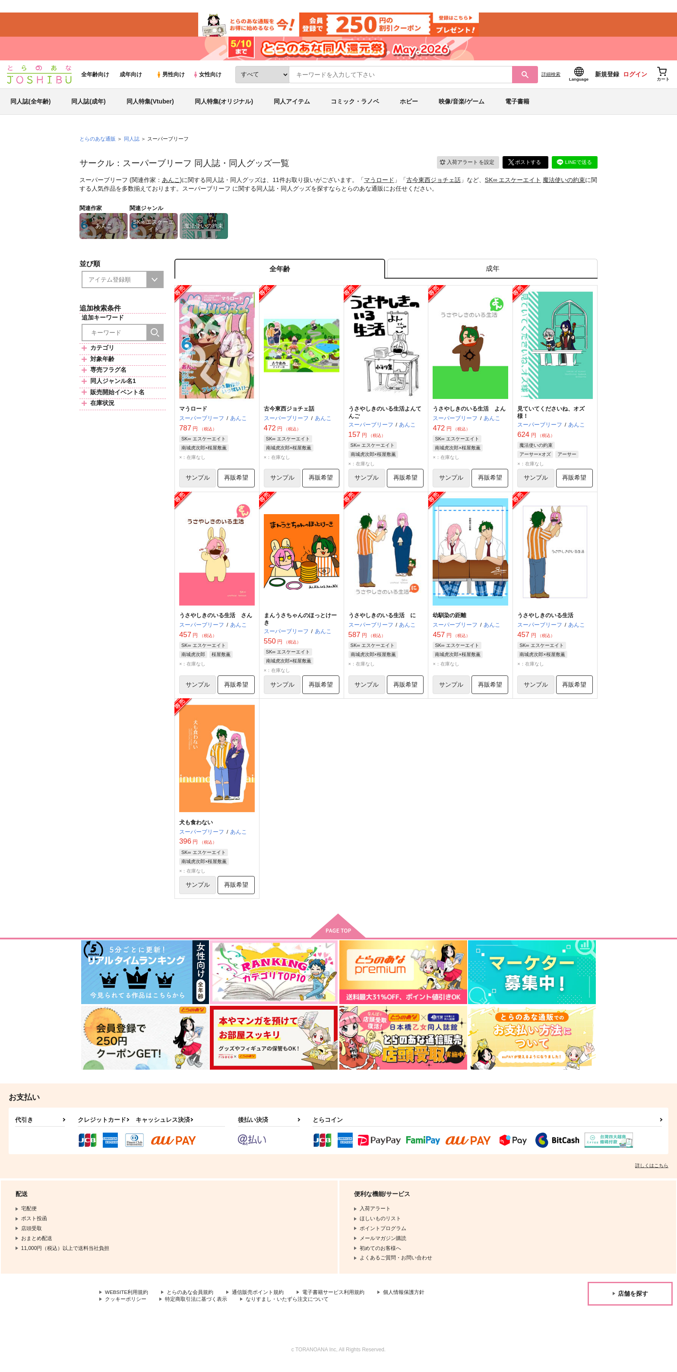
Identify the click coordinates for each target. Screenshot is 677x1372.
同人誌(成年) (88, 105)
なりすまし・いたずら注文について (287, 1306)
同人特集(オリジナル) (224, 105)
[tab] (492, 273)
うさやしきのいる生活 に (382, 621)
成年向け (131, 78)
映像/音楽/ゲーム (461, 105)
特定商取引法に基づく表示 (196, 1306)
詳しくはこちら (651, 1171)
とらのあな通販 (97, 143)
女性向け (207, 78)
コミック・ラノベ (355, 105)
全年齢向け (95, 78)
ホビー (409, 105)
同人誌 (131, 143)
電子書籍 (517, 105)
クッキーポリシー (125, 1306)
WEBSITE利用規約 (127, 1299)
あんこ (171, 183)
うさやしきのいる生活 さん (215, 621)
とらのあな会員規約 (191, 1299)
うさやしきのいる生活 (545, 621)
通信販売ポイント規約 (259, 1299)
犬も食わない (196, 828)
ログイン (635, 78)
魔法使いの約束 (564, 183)
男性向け (170, 78)
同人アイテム (292, 105)
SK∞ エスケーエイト (513, 183)
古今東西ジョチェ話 (433, 183)
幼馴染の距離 (449, 621)
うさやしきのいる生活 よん (469, 414)
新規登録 (607, 78)
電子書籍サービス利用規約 (334, 1299)
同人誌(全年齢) (30, 105)
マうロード (379, 183)
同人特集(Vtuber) (150, 105)
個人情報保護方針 (404, 1299)
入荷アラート (466, 166)
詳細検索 (550, 78)
